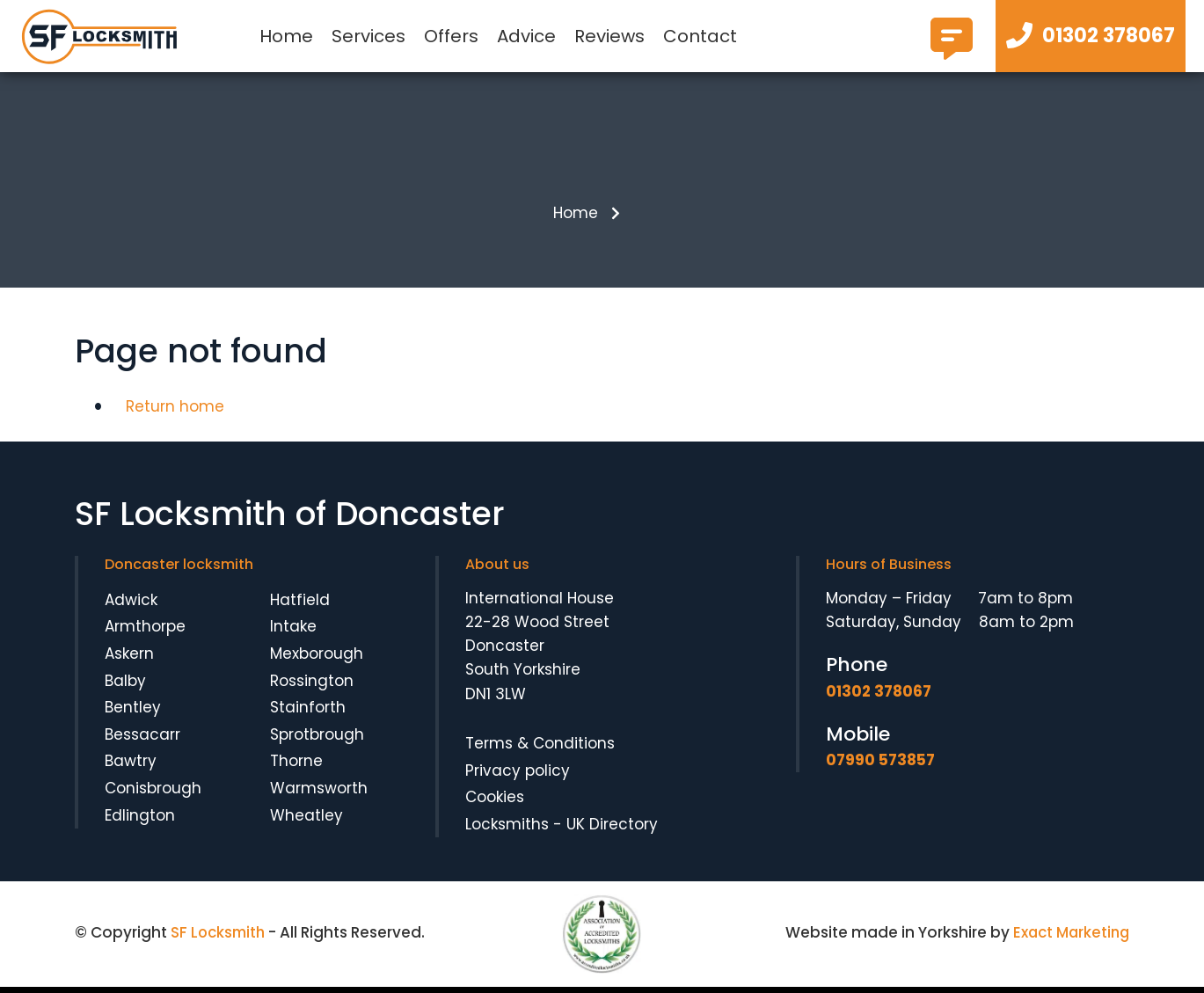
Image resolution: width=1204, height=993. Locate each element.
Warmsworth (319, 793)
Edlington (140, 820)
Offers (451, 36)
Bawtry (131, 767)
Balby (125, 686)
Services (368, 36)
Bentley (133, 713)
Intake (293, 632)
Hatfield (300, 605)
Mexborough (316, 658)
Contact (700, 36)
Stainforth (308, 713)
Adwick (131, 605)
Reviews (609, 36)
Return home (175, 411)
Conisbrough (153, 793)
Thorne (296, 767)
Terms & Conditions (540, 748)
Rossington (312, 686)
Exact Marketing (1069, 938)
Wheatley (306, 820)
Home (286, 36)
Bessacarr (142, 739)
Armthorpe (145, 632)
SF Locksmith (220, 938)
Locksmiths (507, 829)
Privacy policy (517, 775)
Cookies (494, 802)
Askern (129, 658)
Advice (526, 36)
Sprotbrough (317, 739)
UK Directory (612, 829)
